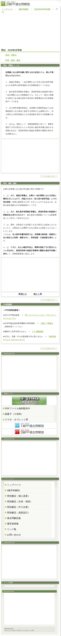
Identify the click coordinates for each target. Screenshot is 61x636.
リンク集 (11, 529)
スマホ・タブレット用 (16, 419)
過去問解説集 (14, 518)
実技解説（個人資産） (18, 496)
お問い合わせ (14, 534)
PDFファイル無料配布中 (17, 408)
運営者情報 (13, 523)
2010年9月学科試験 (42, 9)
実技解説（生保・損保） (19, 501)
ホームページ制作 (11, 630)
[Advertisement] (30, 31)
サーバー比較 (24, 630)
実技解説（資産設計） (18, 512)
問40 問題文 (11, 55)
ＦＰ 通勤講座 (37, 332)
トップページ (7, 9)
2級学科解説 (23, 9)
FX (5, 630)
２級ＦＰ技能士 (46, 323)
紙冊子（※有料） (14, 414)
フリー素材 (31, 630)
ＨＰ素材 (18, 630)
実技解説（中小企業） (18, 507)
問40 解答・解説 (12, 60)
